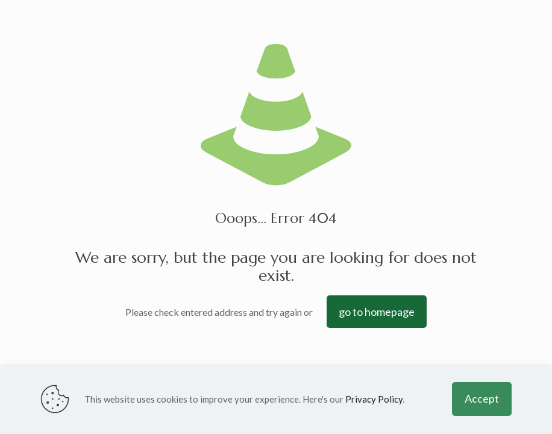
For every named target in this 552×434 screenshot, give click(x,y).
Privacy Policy (374, 399)
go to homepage (377, 311)
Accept (482, 398)
